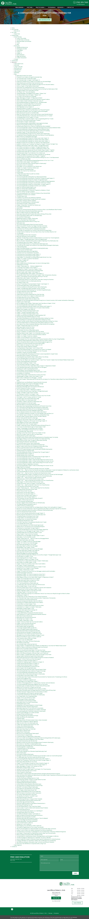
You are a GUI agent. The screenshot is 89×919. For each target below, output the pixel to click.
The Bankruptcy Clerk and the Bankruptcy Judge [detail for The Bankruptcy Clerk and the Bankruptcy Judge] (28, 398)
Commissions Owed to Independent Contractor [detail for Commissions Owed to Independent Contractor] (27, 464)
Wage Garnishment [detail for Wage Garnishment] (21, 56)
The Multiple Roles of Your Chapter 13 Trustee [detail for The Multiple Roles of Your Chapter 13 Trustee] (27, 117)
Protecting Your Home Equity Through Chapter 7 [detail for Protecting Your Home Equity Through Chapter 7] (28, 528)
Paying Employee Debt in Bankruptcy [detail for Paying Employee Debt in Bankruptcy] (25, 455)
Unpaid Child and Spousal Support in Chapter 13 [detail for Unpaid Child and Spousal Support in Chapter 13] (28, 663)
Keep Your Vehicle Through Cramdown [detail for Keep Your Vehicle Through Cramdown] (26, 191)
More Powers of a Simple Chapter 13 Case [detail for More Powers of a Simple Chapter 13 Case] (26, 562)
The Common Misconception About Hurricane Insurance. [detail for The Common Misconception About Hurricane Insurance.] (30, 224)
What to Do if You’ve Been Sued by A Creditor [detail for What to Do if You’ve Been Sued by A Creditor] (27, 648)
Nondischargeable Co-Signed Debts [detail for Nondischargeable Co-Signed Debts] (25, 747)
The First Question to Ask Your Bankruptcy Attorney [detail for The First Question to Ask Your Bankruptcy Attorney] (29, 281)
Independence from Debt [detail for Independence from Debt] (22, 264)
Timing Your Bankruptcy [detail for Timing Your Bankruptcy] (22, 750)
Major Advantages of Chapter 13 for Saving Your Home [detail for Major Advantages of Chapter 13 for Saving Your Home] (29, 766)
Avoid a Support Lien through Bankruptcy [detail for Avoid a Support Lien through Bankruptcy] (26, 668)
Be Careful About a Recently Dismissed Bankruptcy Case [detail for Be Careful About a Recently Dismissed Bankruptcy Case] (30, 211)
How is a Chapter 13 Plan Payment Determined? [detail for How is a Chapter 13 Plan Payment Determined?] (28, 86)
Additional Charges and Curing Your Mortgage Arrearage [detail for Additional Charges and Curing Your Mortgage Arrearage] (30, 383)
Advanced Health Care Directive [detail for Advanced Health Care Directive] (24, 41)
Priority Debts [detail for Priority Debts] (20, 172)
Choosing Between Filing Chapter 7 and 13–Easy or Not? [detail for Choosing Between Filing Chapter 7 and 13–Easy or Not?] (30, 348)
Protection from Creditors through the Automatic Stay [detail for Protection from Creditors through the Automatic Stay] (29, 77)
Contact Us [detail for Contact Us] (14, 846)
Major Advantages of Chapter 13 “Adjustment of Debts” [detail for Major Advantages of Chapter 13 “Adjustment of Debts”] (29, 98)
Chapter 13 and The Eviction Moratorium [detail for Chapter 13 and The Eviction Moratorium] (26, 623)
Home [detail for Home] (13, 28)
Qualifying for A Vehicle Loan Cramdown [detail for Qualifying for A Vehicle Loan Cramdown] (26, 194)
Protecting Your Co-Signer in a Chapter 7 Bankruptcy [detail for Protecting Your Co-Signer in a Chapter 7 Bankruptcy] (29, 607)
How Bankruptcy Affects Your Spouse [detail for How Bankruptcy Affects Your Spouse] (25, 812)
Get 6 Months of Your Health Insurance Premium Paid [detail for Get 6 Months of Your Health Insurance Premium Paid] (29, 633)
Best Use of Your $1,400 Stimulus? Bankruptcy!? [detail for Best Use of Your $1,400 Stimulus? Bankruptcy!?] (28, 733)
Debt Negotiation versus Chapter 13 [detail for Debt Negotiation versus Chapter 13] (25, 107)
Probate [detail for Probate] (16, 59)
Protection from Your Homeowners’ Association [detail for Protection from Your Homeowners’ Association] (28, 252)
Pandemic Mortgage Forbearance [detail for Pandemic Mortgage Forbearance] (24, 572)
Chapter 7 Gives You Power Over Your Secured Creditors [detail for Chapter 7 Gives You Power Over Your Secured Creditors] (30, 622)
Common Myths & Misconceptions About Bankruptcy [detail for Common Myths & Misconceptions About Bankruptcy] (29, 784)
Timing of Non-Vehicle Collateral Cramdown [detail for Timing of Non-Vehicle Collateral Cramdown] (27, 346)
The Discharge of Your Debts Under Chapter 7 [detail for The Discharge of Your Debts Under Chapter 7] (27, 681)
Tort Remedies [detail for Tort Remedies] (20, 233)
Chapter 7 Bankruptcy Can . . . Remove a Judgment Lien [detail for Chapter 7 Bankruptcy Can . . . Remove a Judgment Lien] (29, 266)
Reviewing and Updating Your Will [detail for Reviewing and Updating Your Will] (24, 805)
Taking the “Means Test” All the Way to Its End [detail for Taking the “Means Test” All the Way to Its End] (27, 90)
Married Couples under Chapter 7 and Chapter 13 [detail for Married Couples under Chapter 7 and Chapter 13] (28, 272)
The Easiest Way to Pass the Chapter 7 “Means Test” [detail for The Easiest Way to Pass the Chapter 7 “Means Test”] (29, 95)
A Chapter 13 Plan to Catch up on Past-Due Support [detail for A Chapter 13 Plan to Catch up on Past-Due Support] (29, 659)
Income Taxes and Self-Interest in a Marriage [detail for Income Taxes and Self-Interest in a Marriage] (27, 418)
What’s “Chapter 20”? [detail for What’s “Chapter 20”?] (21, 261)
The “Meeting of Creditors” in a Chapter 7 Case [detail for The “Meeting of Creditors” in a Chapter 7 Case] (27, 394)
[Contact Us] (70, 7)
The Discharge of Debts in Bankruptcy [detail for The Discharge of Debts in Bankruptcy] (25, 699)
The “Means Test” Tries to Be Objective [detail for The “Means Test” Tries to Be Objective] (26, 92)
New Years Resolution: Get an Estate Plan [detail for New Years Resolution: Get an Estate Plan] (26, 236)
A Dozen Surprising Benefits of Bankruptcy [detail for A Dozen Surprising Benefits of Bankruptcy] (27, 361)
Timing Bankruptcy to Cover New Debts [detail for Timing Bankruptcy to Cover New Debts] (26, 748)
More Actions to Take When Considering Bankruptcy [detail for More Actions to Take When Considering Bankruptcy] (29, 744)
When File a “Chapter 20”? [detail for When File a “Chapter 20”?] (23, 260)
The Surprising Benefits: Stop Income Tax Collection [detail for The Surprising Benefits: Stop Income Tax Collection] (29, 458)
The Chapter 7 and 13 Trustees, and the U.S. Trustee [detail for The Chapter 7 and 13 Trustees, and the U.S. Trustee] (29, 397)
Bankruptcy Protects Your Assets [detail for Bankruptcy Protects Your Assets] (24, 75)
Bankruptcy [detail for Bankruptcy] (17, 46)
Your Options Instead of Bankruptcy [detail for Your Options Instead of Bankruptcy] (25, 754)
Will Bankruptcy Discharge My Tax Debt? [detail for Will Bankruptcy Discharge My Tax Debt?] (26, 816)
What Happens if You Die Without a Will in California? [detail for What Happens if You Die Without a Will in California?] (29, 825)
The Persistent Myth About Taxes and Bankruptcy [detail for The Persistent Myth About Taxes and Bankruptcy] (28, 285)
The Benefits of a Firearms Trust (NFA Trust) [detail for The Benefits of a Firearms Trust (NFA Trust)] (27, 796)
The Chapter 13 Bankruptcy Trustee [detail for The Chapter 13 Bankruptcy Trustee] (25, 569)
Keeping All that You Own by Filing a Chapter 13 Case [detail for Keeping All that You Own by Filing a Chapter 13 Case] (29, 589)
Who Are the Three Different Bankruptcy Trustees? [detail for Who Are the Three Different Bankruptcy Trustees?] (29, 120)
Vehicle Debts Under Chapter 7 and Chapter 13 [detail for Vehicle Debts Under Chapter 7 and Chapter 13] (27, 162)
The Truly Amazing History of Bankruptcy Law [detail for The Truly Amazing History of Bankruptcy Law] (27, 583)
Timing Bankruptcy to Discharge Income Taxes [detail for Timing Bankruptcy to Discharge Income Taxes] (27, 516)
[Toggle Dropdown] (24, 7)
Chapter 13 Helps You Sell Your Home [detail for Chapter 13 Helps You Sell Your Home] (25, 328)
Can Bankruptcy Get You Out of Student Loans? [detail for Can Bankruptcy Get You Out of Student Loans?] (28, 297)
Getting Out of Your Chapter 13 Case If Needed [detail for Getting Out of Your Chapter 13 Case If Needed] (27, 568)
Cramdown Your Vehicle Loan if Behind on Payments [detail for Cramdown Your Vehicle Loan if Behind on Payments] (29, 197)
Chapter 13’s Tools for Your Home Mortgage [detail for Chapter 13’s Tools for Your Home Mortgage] (27, 543)
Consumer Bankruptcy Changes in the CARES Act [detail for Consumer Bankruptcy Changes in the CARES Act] (28, 550)
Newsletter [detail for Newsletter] (16, 72)
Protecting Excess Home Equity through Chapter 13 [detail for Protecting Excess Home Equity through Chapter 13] (28, 254)
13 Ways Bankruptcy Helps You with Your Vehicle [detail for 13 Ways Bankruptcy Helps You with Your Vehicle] (28, 174)
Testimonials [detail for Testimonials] (15, 60)
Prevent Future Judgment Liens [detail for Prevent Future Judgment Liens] (24, 678)
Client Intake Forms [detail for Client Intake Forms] (18, 63)
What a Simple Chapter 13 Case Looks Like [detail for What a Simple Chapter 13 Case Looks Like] (26, 586)
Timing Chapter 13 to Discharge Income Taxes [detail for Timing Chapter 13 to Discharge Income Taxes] (27, 517)
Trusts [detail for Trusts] (18, 43)
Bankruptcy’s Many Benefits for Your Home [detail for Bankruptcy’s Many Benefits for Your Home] (27, 761)
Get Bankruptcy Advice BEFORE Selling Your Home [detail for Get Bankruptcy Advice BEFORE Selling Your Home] (28, 316)
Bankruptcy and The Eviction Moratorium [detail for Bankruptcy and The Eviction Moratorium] (26, 617)
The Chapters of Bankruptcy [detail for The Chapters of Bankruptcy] (23, 206)
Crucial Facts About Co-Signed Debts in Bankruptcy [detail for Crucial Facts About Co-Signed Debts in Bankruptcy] (28, 736)
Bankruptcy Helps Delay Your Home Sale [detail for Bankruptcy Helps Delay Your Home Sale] (26, 729)
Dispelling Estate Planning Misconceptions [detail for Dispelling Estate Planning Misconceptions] (26, 782)
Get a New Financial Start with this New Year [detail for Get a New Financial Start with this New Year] (27, 741)
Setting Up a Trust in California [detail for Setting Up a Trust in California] (24, 824)
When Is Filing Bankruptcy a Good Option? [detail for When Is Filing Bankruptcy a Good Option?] (26, 781)
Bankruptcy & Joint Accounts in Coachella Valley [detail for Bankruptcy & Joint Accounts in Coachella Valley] (28, 112)
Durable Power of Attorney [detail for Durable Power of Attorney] (23, 40)
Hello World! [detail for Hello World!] (19, 208)
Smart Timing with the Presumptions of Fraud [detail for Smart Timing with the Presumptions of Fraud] (27, 715)
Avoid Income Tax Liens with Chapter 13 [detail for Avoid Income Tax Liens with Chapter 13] (26, 494)
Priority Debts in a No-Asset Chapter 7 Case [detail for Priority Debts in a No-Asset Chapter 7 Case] (27, 675)
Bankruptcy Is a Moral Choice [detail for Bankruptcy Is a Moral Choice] (23, 730)
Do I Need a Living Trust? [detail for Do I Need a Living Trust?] (22, 282)
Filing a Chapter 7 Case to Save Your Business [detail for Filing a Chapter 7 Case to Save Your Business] (27, 534)
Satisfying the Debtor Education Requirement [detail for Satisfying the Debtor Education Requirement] (27, 706)
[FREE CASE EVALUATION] (44, 19)
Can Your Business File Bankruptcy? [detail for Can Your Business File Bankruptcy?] (25, 501)
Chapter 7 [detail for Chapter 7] (19, 51)
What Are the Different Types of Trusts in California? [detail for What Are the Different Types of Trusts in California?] (29, 636)
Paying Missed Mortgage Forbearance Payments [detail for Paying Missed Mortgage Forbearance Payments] (28, 385)
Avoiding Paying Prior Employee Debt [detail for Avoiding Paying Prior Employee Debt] (25, 450)
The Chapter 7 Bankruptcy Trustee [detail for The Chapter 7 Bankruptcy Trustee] (25, 620)
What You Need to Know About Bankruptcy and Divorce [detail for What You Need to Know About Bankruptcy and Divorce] (29, 815)
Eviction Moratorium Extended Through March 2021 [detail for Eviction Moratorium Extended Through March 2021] (29, 632)
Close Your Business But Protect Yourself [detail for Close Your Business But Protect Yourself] (26, 511)
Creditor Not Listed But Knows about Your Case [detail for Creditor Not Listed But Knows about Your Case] (28, 724)
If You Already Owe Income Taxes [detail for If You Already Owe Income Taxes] (24, 523)
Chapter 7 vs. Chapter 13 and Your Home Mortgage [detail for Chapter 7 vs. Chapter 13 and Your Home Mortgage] (28, 541)
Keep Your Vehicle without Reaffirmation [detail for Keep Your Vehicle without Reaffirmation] (26, 188)
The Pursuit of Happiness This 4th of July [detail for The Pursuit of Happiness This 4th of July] (26, 581)
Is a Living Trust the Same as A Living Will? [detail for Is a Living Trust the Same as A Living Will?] (26, 96)
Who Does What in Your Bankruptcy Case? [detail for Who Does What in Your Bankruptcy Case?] (26, 400)
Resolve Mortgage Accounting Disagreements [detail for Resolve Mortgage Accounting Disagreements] (27, 553)
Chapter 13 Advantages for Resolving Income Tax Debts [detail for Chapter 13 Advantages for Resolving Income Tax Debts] (30, 428)
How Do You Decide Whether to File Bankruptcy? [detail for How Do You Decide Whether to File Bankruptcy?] (28, 202)
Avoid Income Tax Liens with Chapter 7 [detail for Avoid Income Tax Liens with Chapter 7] (26, 492)
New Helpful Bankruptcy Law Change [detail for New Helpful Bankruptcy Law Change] (25, 540)
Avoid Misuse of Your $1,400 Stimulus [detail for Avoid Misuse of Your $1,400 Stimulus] (25, 727)
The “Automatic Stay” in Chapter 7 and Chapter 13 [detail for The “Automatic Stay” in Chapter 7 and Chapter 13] (28, 80)
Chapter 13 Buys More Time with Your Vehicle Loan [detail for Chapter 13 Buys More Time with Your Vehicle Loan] (29, 205)
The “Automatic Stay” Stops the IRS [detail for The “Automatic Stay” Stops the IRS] (25, 431)
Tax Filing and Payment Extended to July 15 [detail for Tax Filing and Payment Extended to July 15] (26, 504)
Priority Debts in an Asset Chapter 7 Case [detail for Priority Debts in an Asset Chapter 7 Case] (26, 604)
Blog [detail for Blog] (15, 74)
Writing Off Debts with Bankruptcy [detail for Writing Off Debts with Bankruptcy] (25, 714)
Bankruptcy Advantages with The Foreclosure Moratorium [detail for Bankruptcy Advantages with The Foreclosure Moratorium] (30, 386)
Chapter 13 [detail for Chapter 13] (19, 53)
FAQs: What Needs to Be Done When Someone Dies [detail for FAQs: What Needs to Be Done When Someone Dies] (29, 800)
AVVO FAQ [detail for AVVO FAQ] (16, 65)
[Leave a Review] (77, 902)
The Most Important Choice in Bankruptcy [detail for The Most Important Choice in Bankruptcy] (26, 291)
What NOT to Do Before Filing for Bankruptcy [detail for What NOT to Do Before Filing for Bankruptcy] (27, 787)
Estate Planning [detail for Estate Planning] (18, 37)
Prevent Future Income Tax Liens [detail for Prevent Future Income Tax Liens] (24, 491)
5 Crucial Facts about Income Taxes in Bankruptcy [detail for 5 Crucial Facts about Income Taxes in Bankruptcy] (28, 443)
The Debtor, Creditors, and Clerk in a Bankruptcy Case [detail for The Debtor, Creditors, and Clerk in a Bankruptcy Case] (29, 401)
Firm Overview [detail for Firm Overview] (15, 29)
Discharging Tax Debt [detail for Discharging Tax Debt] (22, 48)
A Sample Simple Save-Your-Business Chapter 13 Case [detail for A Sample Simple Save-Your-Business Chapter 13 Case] (29, 532)
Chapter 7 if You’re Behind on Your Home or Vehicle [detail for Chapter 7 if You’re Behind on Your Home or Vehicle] (29, 337)
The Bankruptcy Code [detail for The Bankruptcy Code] (22, 196)
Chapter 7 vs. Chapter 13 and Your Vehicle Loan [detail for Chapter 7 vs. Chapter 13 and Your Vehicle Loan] (28, 168)
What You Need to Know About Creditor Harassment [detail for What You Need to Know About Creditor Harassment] (29, 793)
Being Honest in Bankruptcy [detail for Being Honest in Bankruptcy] (23, 732)
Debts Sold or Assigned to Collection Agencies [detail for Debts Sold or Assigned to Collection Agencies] (27, 721)
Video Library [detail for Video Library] (17, 71)
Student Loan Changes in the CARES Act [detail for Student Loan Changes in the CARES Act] (26, 309)
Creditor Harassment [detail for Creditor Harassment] (21, 57)
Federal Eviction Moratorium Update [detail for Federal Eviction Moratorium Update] (25, 624)
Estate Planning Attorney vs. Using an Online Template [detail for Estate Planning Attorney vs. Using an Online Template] (29, 799)
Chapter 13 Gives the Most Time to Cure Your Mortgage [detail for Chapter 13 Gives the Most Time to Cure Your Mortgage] (30, 549)
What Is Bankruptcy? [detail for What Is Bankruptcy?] (21, 752)
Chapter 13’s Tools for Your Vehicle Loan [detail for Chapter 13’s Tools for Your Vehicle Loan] (26, 171)
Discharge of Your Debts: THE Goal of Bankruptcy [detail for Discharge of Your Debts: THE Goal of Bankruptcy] (28, 641)
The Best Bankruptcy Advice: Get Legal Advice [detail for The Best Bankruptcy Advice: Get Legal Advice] (27, 251)
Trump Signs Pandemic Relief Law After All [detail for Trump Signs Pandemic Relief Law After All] (26, 627)
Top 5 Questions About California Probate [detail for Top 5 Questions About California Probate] (26, 638)
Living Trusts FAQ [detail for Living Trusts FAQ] (18, 66)
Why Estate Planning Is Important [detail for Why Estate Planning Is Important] (24, 797)
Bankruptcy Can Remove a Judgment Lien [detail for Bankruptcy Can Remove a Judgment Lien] (26, 680)
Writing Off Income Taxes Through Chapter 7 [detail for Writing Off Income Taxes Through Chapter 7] (27, 424)
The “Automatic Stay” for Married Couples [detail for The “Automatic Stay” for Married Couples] (26, 78)
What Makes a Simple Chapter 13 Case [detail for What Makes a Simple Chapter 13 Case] (25, 767)
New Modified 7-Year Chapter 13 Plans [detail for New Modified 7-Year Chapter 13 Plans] (25, 547)
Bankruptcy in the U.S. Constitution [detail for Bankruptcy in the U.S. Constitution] (25, 165)
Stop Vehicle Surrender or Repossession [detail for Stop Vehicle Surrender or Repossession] (26, 203)
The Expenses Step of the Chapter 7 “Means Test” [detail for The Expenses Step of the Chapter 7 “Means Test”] (28, 242)
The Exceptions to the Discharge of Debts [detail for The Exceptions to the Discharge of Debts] (26, 700)
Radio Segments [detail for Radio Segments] (18, 845)
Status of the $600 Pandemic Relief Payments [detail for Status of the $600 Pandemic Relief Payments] (27, 629)
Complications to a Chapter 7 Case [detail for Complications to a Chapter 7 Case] (25, 611)
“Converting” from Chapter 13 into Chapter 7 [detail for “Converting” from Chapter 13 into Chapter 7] (27, 267)
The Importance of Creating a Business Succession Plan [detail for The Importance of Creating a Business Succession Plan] (30, 785)
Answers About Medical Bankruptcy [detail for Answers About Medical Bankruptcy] (25, 726)
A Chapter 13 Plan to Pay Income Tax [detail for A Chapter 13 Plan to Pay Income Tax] (25, 499)
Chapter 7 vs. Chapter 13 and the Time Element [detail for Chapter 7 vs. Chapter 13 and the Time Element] (27, 258)
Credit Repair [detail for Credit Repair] (20, 50)
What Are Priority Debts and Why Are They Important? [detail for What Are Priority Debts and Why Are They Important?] (29, 124)
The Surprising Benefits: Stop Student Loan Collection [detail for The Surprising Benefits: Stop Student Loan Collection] (29, 304)
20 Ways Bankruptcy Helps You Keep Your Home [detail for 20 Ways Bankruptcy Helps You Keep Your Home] (28, 580)
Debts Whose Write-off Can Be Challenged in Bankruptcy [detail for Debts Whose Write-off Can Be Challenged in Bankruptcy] (30, 410)
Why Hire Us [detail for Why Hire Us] (17, 31)
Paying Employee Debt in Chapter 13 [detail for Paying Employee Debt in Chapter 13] (25, 453)
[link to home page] (8, 3)
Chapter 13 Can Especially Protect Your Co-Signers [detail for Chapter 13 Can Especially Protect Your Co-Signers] (28, 578)
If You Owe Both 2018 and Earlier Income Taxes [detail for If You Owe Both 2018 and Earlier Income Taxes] (28, 486)
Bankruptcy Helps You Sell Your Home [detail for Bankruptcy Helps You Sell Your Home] (25, 327)
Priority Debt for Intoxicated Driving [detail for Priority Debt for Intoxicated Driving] (25, 169)
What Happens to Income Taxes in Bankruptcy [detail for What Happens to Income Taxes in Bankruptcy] (27, 422)
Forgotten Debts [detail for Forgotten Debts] (20, 718)
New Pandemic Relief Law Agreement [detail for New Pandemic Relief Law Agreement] (25, 626)
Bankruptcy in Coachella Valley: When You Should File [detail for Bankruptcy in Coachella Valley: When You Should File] (29, 104)
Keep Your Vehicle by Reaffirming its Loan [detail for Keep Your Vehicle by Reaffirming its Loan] (26, 187)
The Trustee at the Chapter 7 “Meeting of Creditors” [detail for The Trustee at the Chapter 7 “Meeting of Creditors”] (29, 389)
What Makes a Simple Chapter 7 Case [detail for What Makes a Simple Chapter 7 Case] (25, 608)
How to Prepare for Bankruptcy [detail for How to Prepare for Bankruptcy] (24, 772)
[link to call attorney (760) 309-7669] (80, 2)
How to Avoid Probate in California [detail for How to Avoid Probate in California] (25, 822)
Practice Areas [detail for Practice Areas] (15, 35)
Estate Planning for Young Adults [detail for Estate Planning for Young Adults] (24, 776)
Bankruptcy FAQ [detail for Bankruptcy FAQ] (18, 68)
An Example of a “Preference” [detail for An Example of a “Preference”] (23, 373)
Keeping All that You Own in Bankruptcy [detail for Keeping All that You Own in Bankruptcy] (26, 435)
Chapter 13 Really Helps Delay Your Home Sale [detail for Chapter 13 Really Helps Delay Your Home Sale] (27, 325)
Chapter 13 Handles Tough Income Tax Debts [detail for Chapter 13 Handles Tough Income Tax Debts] (27, 392)
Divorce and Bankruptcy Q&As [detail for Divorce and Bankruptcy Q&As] (24, 159)
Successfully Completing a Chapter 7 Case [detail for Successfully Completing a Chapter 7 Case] (26, 363)
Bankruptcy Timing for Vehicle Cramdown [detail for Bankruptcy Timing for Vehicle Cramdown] (26, 200)
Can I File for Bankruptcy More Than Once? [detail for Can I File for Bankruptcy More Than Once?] (27, 794)
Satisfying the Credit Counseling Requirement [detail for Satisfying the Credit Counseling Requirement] (27, 368)
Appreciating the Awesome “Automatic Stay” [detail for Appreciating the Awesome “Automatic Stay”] (27, 441)
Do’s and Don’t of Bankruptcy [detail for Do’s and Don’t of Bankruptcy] (23, 217)
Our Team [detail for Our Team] (14, 32)
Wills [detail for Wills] (18, 44)
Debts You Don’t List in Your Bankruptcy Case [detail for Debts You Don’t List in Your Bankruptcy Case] (27, 723)
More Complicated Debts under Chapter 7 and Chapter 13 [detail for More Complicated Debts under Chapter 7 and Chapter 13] (30, 273)
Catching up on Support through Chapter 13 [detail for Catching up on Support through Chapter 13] (27, 660)
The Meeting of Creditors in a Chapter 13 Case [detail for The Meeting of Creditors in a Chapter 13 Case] (27, 559)
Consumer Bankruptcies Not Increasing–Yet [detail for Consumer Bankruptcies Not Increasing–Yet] (27, 610)
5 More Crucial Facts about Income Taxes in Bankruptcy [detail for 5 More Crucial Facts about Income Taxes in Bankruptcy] (29, 447)
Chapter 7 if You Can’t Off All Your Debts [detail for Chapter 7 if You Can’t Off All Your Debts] (26, 697)
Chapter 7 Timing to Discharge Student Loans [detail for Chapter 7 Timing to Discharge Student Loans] (27, 312)
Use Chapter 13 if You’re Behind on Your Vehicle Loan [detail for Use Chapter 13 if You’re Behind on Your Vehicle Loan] (29, 166)
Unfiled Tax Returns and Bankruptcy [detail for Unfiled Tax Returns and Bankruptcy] (25, 505)
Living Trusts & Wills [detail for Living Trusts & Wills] (21, 38)
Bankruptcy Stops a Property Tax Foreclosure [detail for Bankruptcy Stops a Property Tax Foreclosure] (27, 355)
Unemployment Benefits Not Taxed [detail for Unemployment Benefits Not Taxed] (25, 520)
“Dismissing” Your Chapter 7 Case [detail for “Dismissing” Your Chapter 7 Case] (24, 619)
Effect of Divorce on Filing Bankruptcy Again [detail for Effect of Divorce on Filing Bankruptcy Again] (27, 136)
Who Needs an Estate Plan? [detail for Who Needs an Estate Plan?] (23, 642)
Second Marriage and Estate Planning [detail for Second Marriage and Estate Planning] (25, 802)
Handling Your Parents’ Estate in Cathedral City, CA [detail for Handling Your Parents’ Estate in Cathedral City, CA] (28, 105)
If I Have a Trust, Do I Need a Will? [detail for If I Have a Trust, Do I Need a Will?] (24, 639)
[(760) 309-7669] (56, 898)
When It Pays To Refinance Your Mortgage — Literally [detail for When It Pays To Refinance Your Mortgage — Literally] (29, 377)
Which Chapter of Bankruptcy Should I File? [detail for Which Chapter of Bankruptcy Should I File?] (27, 790)
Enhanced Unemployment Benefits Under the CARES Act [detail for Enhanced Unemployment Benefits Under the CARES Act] (30, 601)
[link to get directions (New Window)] (56, 894)
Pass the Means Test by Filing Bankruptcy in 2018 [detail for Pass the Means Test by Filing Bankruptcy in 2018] (28, 370)
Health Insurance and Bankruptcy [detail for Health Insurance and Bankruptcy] (24, 249)
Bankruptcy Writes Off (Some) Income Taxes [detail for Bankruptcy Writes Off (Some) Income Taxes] (27, 489)
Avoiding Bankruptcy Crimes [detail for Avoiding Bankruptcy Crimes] (23, 703)
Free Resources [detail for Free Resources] (17, 69)
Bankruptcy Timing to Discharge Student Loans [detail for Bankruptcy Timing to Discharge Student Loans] (28, 310)
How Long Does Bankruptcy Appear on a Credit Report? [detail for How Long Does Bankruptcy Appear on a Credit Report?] (30, 811)
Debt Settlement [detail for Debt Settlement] (20, 54)
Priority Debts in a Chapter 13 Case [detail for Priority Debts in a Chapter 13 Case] (25, 556)
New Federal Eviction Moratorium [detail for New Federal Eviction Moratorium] (24, 616)
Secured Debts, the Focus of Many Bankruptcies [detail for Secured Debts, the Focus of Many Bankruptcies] (28, 330)
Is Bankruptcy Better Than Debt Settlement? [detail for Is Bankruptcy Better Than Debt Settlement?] (27, 821)
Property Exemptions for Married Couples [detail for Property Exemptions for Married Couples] (26, 403)
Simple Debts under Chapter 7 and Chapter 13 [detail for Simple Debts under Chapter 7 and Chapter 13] (27, 278)
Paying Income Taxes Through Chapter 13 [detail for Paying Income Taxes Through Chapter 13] (26, 496)
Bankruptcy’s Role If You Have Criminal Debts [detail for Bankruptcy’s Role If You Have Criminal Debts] (27, 702)
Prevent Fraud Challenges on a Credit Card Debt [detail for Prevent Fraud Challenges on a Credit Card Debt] (28, 712)
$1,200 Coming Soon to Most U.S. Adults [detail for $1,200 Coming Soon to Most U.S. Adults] (26, 388)
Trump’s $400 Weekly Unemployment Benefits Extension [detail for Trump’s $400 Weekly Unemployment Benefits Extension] (30, 613)
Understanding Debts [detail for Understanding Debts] (22, 246)
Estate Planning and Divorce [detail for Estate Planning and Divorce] (23, 809)
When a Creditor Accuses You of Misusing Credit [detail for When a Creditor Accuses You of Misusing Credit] (28, 212)
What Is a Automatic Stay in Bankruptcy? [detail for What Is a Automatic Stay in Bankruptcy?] (26, 220)
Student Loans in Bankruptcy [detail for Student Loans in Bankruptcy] (23, 302)
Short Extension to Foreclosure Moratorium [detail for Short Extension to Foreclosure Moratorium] (27, 599)
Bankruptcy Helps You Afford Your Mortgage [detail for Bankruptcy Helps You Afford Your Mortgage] (27, 546)
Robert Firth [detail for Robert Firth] (17, 34)
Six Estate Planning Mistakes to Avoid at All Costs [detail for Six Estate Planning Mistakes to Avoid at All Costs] (28, 666)
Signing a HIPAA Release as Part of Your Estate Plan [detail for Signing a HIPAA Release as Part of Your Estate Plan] (29, 791)
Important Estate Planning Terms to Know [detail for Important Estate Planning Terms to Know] (26, 770)
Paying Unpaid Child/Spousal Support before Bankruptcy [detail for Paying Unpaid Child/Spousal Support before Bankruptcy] (30, 656)
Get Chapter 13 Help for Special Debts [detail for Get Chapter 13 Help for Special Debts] (25, 565)
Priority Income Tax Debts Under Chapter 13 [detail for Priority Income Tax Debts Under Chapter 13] (27, 495)
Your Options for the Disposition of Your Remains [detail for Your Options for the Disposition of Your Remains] (28, 788)
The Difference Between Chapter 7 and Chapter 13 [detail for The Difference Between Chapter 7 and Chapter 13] (28, 814)
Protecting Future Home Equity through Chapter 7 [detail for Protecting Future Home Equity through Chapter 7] (28, 255)
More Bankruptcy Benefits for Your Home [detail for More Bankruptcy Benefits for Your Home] (26, 544)
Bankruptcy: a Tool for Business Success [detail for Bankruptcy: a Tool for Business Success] (26, 537)
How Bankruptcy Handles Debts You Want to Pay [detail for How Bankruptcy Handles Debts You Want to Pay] (28, 299)
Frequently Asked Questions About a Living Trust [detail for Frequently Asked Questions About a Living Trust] (28, 221)
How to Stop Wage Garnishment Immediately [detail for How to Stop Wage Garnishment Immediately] (27, 819)
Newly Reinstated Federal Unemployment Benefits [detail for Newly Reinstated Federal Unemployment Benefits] (28, 630)
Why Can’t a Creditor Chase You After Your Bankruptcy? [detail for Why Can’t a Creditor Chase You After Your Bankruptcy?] (29, 434)
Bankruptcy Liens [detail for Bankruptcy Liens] (21, 223)
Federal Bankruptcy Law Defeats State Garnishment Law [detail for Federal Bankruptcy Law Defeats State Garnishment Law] (30, 83)
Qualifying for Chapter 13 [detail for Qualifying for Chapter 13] (22, 595)
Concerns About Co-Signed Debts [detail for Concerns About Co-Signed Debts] (24, 735)
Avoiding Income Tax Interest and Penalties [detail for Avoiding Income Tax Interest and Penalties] (27, 519)
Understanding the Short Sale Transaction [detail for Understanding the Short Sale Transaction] (26, 235)
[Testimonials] (51, 7)
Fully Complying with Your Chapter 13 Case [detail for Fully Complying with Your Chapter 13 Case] (27, 558)
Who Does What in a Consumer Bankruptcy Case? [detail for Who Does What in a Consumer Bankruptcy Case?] (28, 404)
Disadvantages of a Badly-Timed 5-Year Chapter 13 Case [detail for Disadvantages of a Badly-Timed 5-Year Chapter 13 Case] (30, 376)
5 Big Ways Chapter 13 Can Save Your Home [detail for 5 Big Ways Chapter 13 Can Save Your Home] (27, 592)
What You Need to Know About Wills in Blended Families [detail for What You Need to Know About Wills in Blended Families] (30, 834)
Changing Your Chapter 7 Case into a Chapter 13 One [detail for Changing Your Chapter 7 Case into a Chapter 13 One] (29, 269)
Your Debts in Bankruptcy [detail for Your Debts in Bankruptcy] (23, 175)
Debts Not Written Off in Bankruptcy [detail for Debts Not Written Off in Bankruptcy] (25, 717)
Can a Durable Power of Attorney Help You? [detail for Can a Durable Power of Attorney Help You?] (27, 644)
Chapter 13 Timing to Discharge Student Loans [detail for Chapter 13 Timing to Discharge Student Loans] (28, 313)
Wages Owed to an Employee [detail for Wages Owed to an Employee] (23, 467)
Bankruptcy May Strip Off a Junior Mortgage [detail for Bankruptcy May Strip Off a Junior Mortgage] (27, 552)
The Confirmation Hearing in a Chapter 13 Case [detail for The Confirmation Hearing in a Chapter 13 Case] (28, 364)
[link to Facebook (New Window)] (12, 909)
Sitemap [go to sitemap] (50, 913)
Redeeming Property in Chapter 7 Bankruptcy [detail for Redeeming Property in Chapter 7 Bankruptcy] (27, 218)
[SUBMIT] (75, 873)
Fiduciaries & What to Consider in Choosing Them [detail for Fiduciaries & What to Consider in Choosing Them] (28, 108)
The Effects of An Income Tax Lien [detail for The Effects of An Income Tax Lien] (24, 293)
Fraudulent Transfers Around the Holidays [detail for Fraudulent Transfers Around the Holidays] (26, 352)
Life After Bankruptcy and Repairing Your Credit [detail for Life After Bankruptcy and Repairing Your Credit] (28, 778)
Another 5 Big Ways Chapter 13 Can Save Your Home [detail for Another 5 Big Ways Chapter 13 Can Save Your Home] (29, 590)
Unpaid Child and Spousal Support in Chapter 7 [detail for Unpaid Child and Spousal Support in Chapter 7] (28, 665)
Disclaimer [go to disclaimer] (56, 913)
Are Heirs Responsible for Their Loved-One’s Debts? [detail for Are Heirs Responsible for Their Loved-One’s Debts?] (29, 806)
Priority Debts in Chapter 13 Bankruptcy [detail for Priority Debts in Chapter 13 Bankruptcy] (26, 121)
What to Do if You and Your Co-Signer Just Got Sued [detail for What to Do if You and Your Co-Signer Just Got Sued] (29, 687)
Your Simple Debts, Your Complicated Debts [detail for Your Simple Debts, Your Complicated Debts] (27, 696)
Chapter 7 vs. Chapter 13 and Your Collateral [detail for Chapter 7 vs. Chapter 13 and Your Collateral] (27, 336)
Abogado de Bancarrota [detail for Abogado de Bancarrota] (22, 47)
